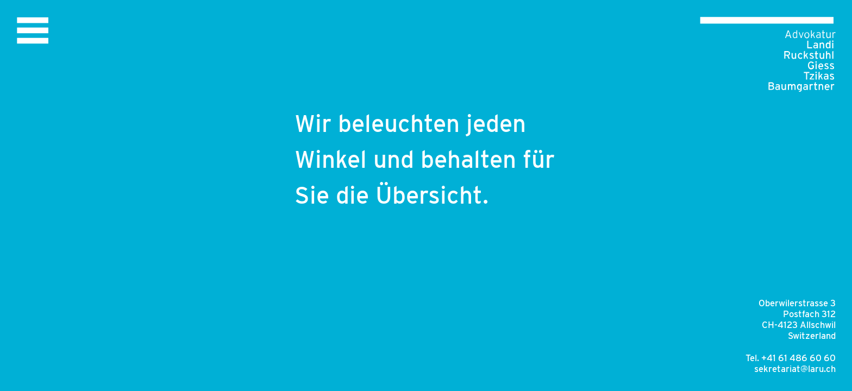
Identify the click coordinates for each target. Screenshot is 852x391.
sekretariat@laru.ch (795, 368)
